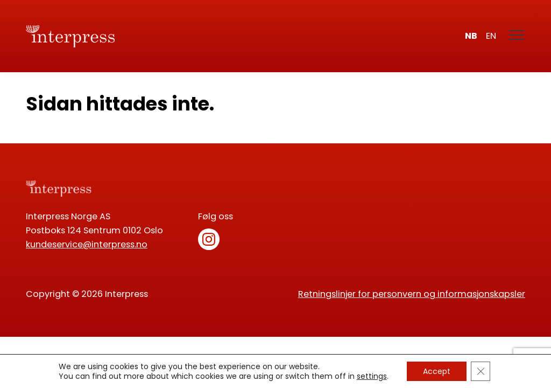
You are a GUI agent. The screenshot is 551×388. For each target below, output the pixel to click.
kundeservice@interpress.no (86, 244)
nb (471, 36)
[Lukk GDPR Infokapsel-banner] (480, 371)
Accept (436, 371)
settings (372, 376)
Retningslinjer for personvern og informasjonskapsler (411, 294)
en (491, 36)
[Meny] (517, 36)
